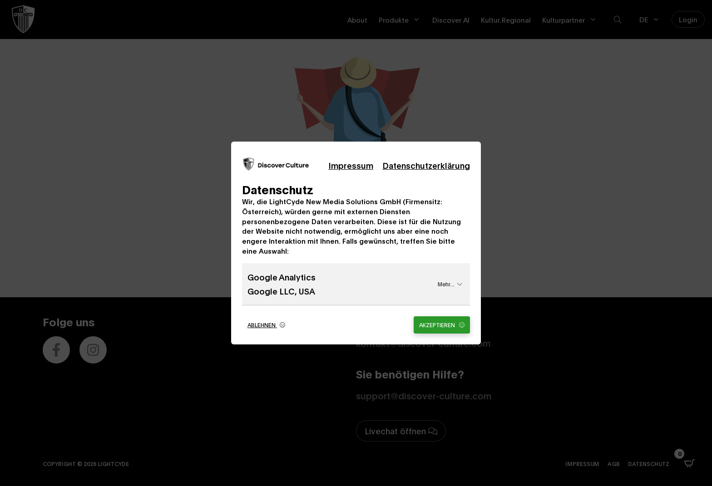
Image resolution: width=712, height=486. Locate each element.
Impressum (350, 165)
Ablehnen (266, 324)
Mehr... (450, 283)
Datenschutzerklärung (426, 165)
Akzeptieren (442, 324)
